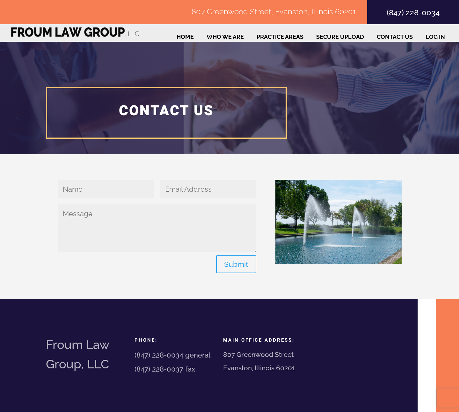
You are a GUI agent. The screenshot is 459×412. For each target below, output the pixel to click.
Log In (435, 37)
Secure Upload (340, 37)
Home (185, 37)
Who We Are (225, 37)
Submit (236, 264)
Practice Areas (280, 37)
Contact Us (395, 37)
